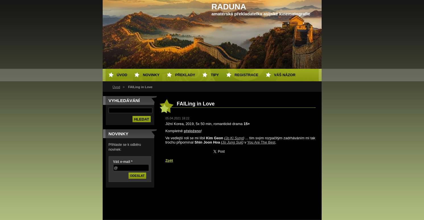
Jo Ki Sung (234, 138)
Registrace (246, 75)
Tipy (215, 75)
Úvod (116, 87)
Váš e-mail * (123, 162)
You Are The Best (261, 142)
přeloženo (192, 131)
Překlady (185, 75)
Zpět (169, 160)
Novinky (151, 75)
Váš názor (284, 75)
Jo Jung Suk (232, 142)
